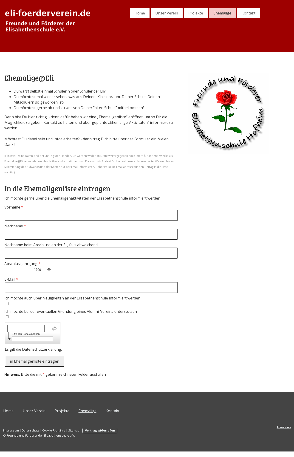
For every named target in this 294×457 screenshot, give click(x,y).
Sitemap (91, 436)
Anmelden (266, 433)
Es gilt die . (50, 354)
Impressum (28, 436)
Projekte (178, 13)
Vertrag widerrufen (117, 436)
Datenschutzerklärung (59, 354)
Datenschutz (48, 436)
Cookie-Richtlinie (71, 436)
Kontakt (231, 13)
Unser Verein (149, 13)
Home (122, 13)
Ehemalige (205, 13)
